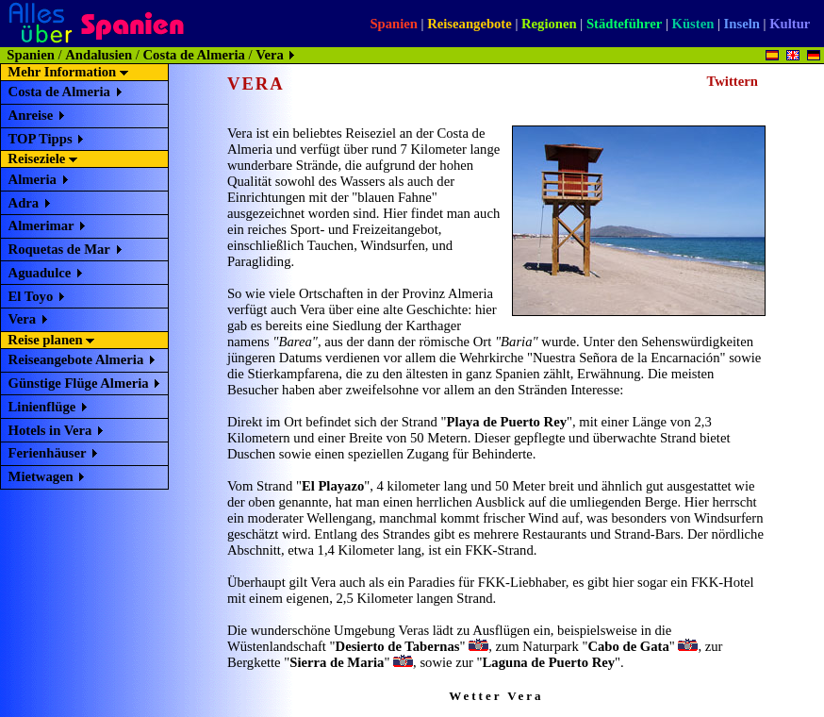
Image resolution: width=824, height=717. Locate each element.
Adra (24, 202)
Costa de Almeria (194, 54)
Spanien (394, 23)
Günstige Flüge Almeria (78, 383)
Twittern (732, 81)
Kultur (789, 23)
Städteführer (624, 23)
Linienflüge (42, 406)
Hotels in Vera (50, 430)
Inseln (742, 23)
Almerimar (41, 225)
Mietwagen (41, 476)
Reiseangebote (469, 23)
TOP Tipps (40, 138)
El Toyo (31, 296)
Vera (22, 318)
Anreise (31, 115)
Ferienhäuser (47, 452)
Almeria (32, 179)
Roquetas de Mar (59, 249)
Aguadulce (40, 272)
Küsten (693, 23)
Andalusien (98, 54)
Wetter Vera (496, 696)
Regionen (549, 23)
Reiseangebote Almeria (76, 359)
